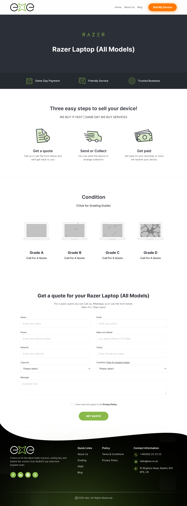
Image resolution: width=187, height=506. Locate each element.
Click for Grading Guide (93, 205)
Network (24, 347)
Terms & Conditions (113, 454)
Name (23, 317)
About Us (129, 7)
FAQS (80, 466)
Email (98, 317)
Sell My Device (162, 7)
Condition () (113, 362)
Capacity (24, 362)
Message (24, 377)
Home (118, 7)
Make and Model (104, 332)
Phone (23, 332)
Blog (139, 7)
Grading (82, 460)
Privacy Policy (110, 404)
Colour (99, 347)
